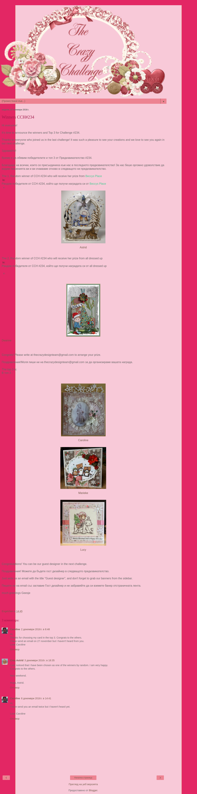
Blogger (93, 790)
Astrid (83, 247)
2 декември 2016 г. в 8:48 (35, 629)
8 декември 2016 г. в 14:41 (36, 698)
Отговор (14, 649)
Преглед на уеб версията (83, 784)
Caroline (83, 440)
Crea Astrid (16, 660)
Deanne (6, 340)
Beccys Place (93, 176)
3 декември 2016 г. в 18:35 (39, 660)
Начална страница (83, 777)
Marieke (83, 492)
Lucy (83, 549)
